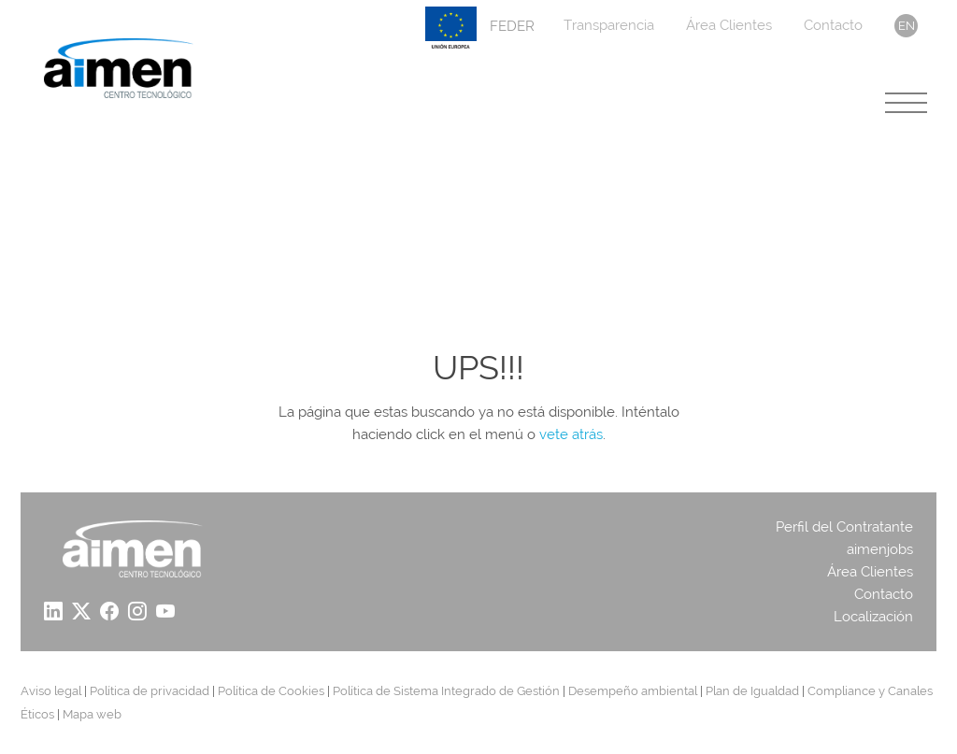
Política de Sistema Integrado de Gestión (446, 691)
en (906, 26)
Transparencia (609, 25)
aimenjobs (880, 549)
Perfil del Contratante (844, 527)
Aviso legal (51, 691)
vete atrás (571, 434)
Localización (873, 616)
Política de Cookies (271, 691)
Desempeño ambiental (632, 691)
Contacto (833, 25)
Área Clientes (729, 25)
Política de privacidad (149, 691)
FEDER (480, 28)
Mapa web (92, 714)
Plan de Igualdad (752, 691)
